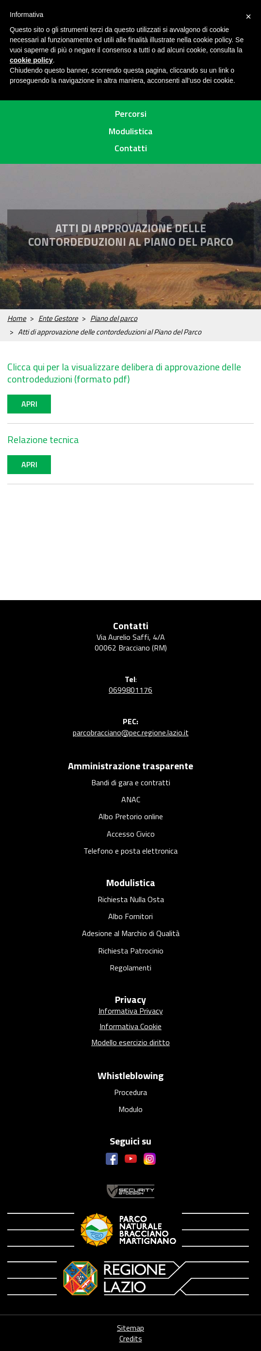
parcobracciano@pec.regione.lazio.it (131, 732)
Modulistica (130, 131)
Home (16, 318)
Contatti (130, 148)
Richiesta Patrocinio (130, 950)
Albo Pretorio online (130, 816)
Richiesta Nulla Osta (131, 899)
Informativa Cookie (130, 1026)
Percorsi (131, 113)
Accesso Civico (131, 834)
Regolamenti (130, 967)
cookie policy (31, 60)
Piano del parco (113, 318)
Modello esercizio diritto (130, 1042)
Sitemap (130, 1327)
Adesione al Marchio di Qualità (130, 933)
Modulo (130, 1109)
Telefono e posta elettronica (130, 851)
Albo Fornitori (130, 916)
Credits (130, 1338)
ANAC (130, 799)
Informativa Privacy (130, 1011)
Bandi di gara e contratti (130, 782)
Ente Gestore (58, 318)
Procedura (130, 1092)
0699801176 (130, 690)
